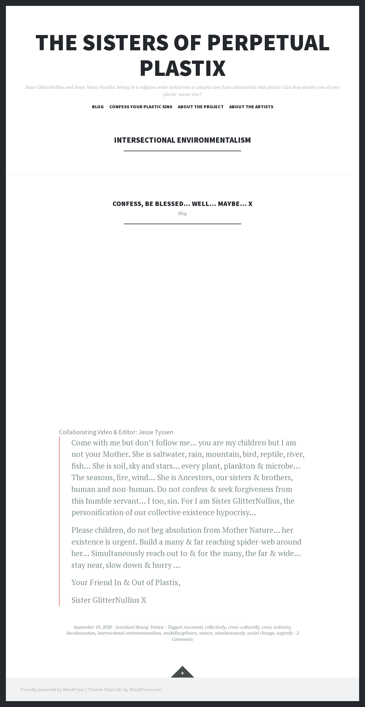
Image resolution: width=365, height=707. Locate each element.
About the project (201, 106)
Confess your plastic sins (140, 106)
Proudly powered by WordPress (53, 689)
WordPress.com (145, 689)
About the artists (251, 106)
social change (260, 633)
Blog (98, 106)
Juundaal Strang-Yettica (139, 627)
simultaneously (230, 633)
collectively (215, 627)
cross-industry (276, 627)
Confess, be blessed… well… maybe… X (182, 203)
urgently (285, 633)
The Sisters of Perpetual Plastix (182, 55)
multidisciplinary (180, 633)
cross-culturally (243, 627)
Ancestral (192, 627)
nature (205, 633)
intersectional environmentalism (129, 633)
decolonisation (80, 633)
